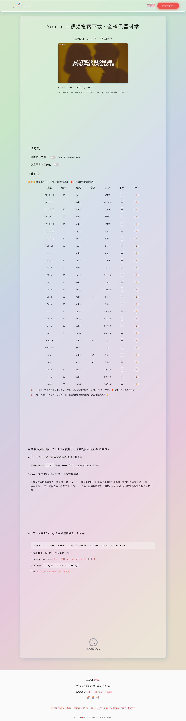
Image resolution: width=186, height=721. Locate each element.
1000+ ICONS (128, 708)
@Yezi (97, 679)
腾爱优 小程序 (80, 708)
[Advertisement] (93, 122)
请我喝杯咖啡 (168, 6)
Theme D (97, 691)
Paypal (108, 691)
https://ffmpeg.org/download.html (74, 559)
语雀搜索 (114, 708)
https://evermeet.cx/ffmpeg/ (54, 572)
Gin (88, 691)
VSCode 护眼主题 (99, 708)
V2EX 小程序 (64, 708)
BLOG (54, 708)
